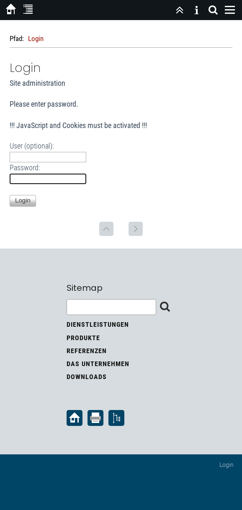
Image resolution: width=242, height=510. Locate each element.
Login (226, 465)
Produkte (83, 338)
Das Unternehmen (98, 364)
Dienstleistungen (98, 324)
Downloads (87, 377)
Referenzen (87, 351)
